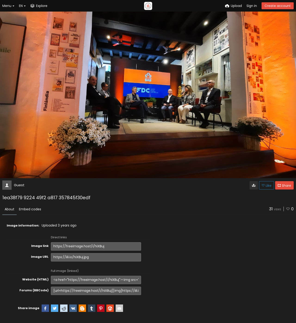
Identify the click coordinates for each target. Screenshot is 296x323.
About (9, 209)
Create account (278, 5)
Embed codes (30, 209)
